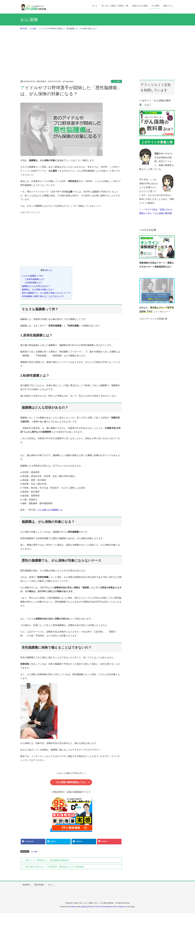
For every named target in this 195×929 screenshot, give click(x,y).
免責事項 (26, 885)
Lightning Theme (87, 907)
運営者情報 (39, 885)
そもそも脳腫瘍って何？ (33, 276)
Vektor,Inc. (122, 907)
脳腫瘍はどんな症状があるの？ (36, 286)
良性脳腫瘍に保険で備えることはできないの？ (43, 296)
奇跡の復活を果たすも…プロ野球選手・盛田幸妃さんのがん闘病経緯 (54, 867)
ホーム (51, 885)
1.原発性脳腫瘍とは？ (35, 279)
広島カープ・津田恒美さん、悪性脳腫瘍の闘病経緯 (47, 861)
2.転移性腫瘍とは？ (34, 282)
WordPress (73, 907)
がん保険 (116, 81)
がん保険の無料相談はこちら (71, 782)
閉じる (48, 270)
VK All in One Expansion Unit (105, 907)
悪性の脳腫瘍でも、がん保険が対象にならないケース (46, 293)
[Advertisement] (97, 52)
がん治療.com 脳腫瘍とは (50, 510)
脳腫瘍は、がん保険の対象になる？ (38, 289)
